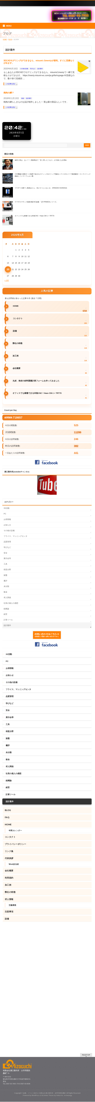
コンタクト (18, 318)
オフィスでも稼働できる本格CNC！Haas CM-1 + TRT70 (34, 216)
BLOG (8, 810)
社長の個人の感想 (11, 603)
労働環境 (12, 905)
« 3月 (7, 280)
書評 (5, 581)
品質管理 (7, 542)
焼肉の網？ (9, 93)
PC (5, 514)
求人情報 (9, 899)
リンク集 (9, 851)
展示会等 (7, 558)
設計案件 (40, 68)
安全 (5, 553)
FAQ (7, 817)
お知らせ (7, 525)
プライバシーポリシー (15, 844)
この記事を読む (10, 84)
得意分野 (7, 569)
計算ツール (8, 620)
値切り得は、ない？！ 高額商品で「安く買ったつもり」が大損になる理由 (41, 160)
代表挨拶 (9, 858)
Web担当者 (14, 864)
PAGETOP (86, 929)
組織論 (6, 609)
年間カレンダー (15, 830)
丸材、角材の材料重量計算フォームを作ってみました (36, 381)
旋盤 (5, 575)
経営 (5, 614)
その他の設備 (24, 68)
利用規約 (9, 877)
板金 (22, 98)
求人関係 (7, 597)
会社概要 (16, 368)
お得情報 (7, 519)
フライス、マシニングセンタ (15, 536)
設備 (15, 331)
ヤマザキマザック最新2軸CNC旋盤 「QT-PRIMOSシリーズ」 (36, 202)
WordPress (36, 970)
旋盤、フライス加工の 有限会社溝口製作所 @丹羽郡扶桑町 (44, 968)
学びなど (32, 68)
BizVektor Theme (47, 970)
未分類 (6, 586)
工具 (5, 564)
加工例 (15, 356)
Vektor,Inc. (60, 970)
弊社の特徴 (17, 343)
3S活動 (6, 508)
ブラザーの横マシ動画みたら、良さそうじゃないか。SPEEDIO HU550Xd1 (41, 188)
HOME (16, 306)
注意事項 (9, 911)
